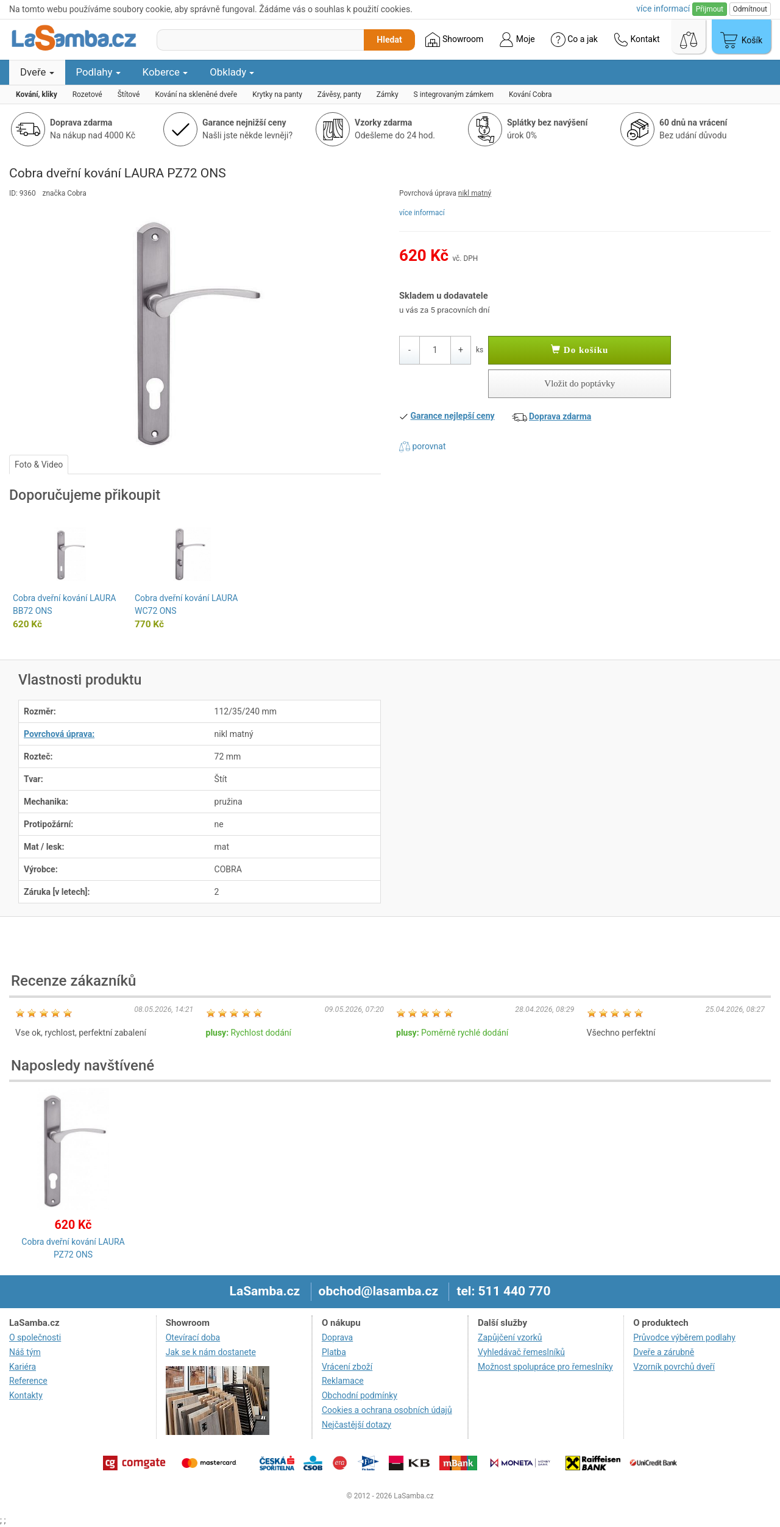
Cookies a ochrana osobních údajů (387, 1410)
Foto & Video (39, 464)
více (663, 8)
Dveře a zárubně (663, 1352)
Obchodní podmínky (359, 1395)
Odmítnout (750, 9)
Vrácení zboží (347, 1367)
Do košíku (579, 350)
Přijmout (709, 9)
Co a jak (574, 39)
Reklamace (343, 1381)
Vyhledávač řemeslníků (521, 1352)
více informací (422, 212)
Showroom (454, 39)
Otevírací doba (193, 1337)
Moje (516, 39)
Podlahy (98, 72)
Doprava (337, 1337)
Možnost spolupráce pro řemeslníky (545, 1367)
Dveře (37, 72)
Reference (28, 1381)
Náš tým (25, 1352)
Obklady (232, 72)
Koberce (165, 72)
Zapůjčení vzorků (510, 1337)
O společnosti (35, 1337)
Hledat (389, 39)
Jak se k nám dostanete (211, 1352)
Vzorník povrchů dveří (674, 1367)
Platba (334, 1352)
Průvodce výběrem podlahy (684, 1337)
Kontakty (26, 1395)
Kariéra (22, 1367)
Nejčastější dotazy (356, 1424)
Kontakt (637, 39)
